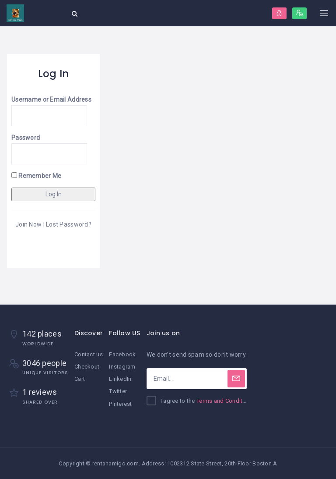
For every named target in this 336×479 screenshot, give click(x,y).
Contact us (88, 354)
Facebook (122, 354)
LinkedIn (120, 379)
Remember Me (36, 175)
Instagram (122, 366)
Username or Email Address (51, 99)
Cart (79, 379)
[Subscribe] (236, 378)
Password (25, 137)
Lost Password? (68, 224)
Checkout (86, 366)
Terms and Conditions (225, 400)
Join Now (28, 224)
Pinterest (120, 404)
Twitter (118, 391)
